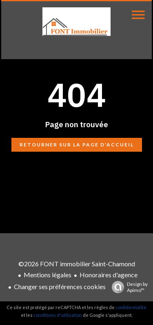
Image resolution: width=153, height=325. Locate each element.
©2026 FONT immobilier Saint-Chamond (76, 264)
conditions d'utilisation (57, 315)
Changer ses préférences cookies (60, 286)
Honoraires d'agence (108, 275)
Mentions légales (47, 275)
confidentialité (130, 307)
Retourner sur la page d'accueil (77, 144)
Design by (128, 287)
